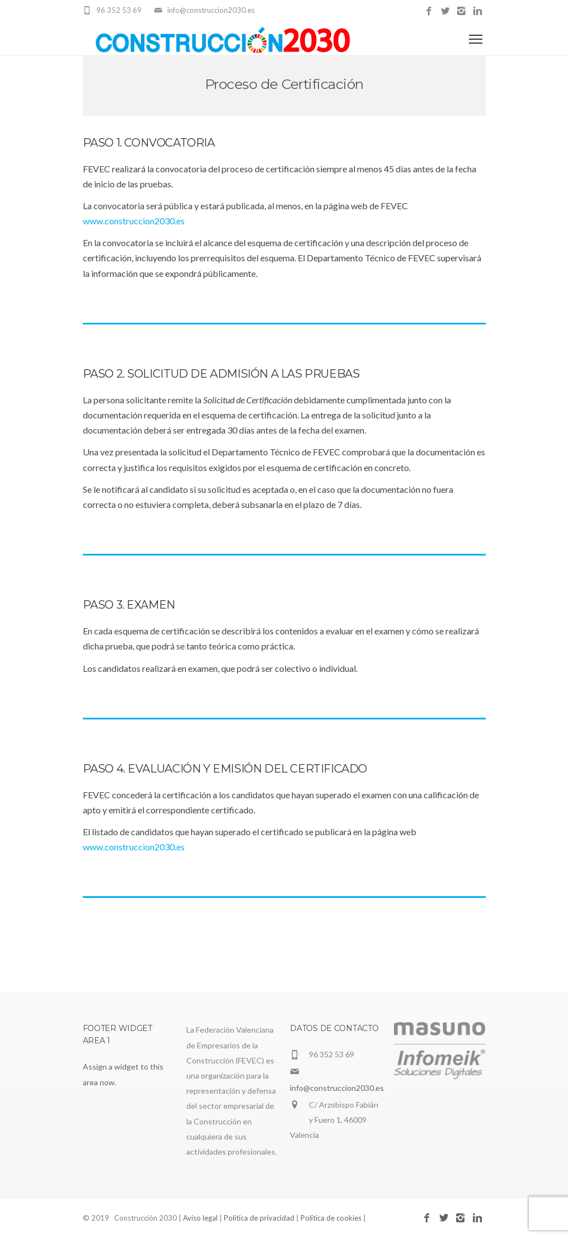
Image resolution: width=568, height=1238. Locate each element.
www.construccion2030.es (134, 220)
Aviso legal (200, 1217)
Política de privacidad (259, 1217)
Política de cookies (331, 1217)
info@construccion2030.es (337, 1088)
